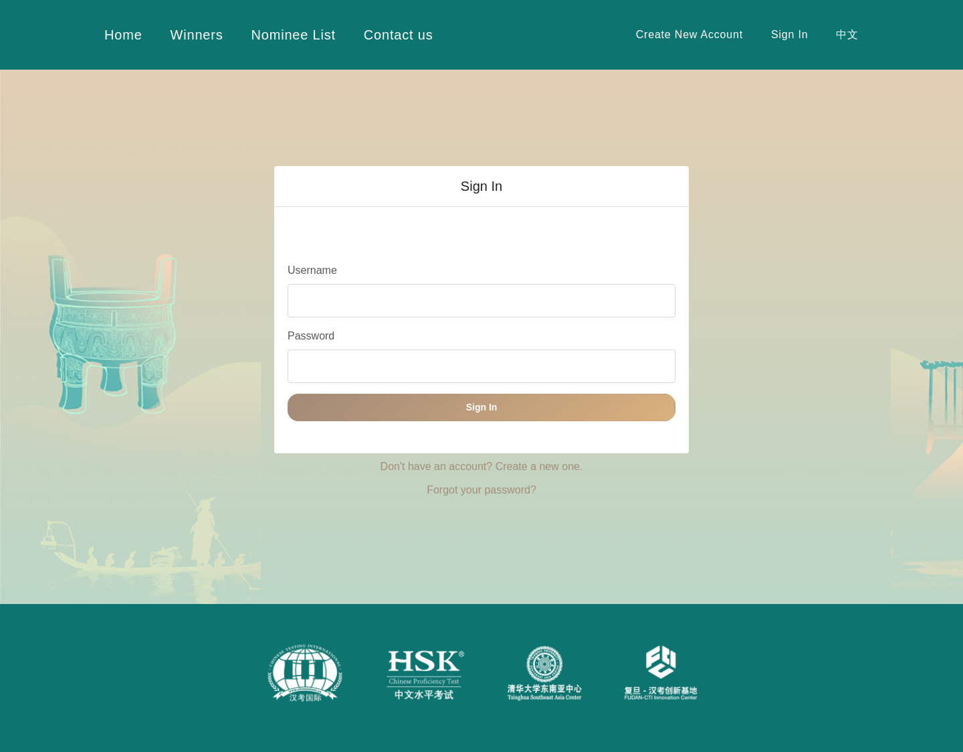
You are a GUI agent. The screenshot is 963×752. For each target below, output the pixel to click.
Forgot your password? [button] (481, 490)
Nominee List (293, 34)
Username (312, 270)
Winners (197, 34)
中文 (847, 34)
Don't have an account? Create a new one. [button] (482, 466)
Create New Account (689, 34)
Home (123, 34)
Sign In (789, 34)
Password (311, 336)
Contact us (398, 34)
